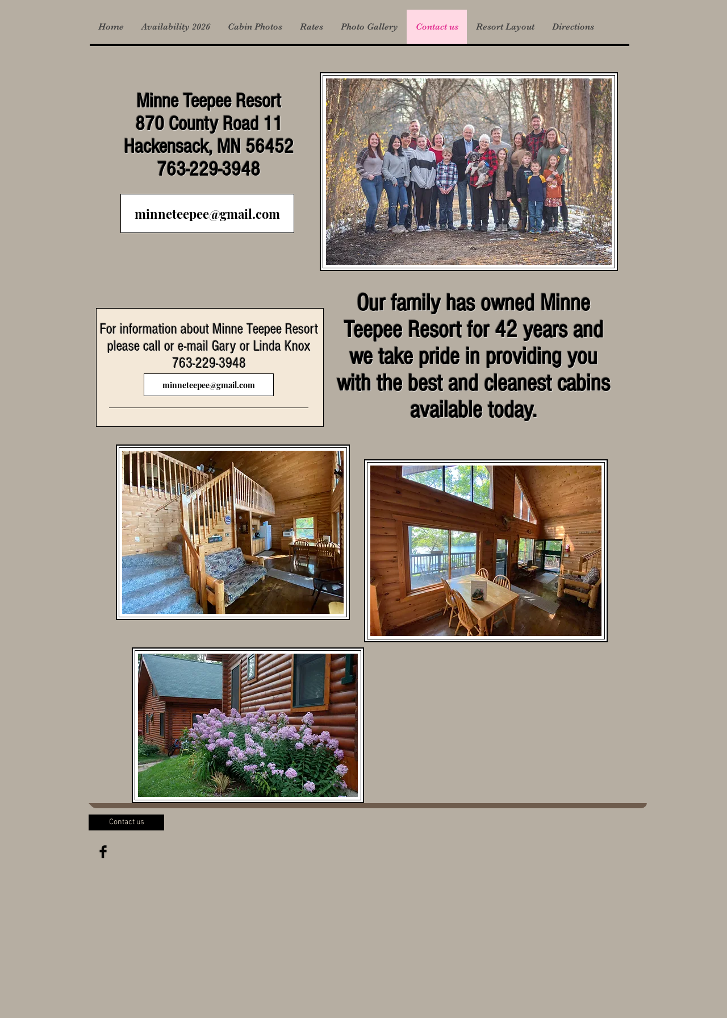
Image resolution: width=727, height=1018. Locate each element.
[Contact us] (126, 822)
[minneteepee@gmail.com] (207, 213)
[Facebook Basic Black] (103, 851)
